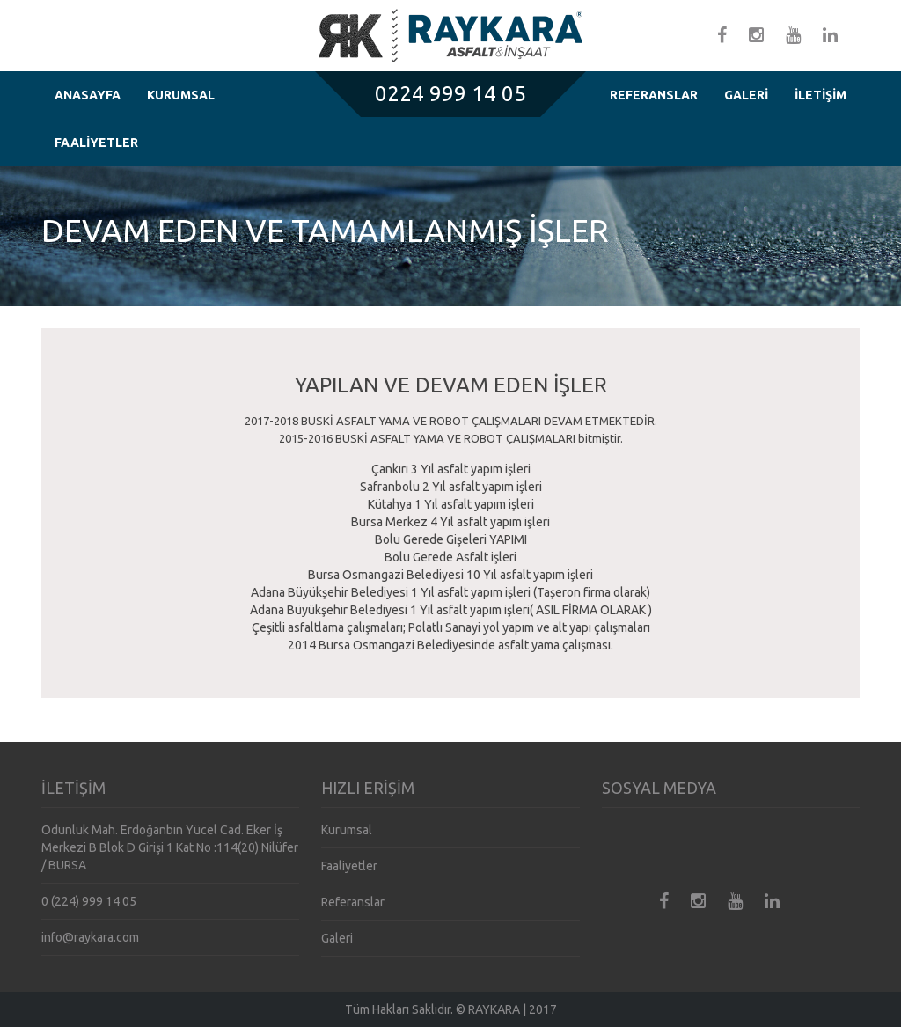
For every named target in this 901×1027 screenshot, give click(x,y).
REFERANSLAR (654, 95)
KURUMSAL (181, 95)
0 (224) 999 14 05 (88, 901)
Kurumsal (346, 830)
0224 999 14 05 (450, 94)
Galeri (337, 938)
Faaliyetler (349, 866)
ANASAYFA (88, 95)
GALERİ (746, 95)
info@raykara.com (90, 937)
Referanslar (353, 902)
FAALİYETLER (96, 143)
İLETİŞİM (820, 95)
